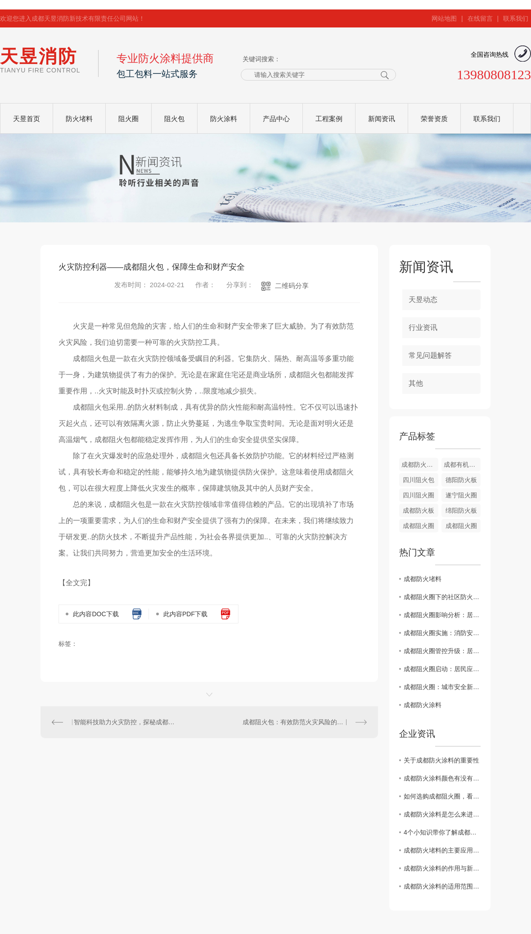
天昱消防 (40, 59)
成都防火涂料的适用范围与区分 (442, 886)
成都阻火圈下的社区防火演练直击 (442, 596)
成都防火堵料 (419, 464)
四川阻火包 (418, 479)
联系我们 (515, 18)
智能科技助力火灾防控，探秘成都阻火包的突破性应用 (125, 722)
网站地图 (444, 18)
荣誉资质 (434, 118)
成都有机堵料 (462, 464)
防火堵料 (79, 118)
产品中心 (276, 118)
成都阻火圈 (418, 525)
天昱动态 (423, 299)
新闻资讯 (381, 118)
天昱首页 (26, 118)
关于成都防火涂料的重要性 (441, 760)
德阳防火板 (461, 479)
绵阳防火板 (461, 510)
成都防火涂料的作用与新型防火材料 (442, 868)
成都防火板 (418, 510)
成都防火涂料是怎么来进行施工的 (442, 814)
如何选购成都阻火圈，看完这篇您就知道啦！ (442, 796)
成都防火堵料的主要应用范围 (442, 850)
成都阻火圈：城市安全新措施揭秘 (442, 686)
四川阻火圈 (418, 495)
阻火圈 (128, 118)
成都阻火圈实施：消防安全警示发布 (442, 632)
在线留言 (480, 18)
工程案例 (328, 118)
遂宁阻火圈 (461, 495)
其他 (416, 383)
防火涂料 (223, 118)
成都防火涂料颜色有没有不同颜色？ (442, 778)
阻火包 (174, 118)
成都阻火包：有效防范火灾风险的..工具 (298, 722)
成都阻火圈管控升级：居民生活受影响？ (442, 650)
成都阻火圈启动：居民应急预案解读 (442, 668)
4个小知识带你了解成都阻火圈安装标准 (442, 832)
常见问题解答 (430, 355)
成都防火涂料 (422, 704)
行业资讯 (423, 327)
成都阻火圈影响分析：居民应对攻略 (442, 614)
